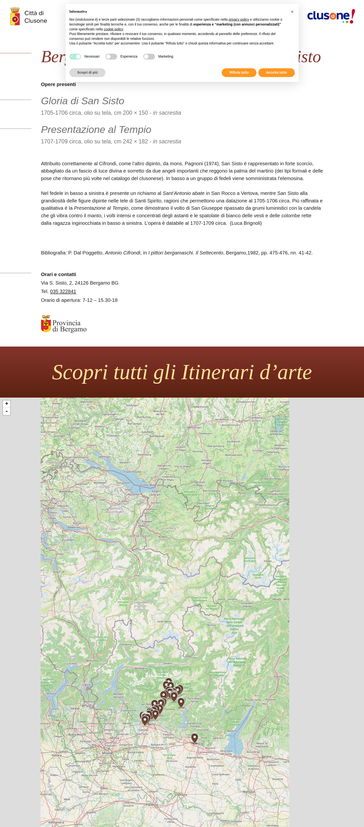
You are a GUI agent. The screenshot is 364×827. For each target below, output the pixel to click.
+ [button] (6, 404)
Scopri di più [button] (87, 72)
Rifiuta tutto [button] (239, 72)
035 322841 (63, 291)
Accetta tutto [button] (276, 72)
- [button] (6, 411)
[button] (292, 12)
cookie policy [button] (113, 29)
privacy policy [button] (239, 19)
